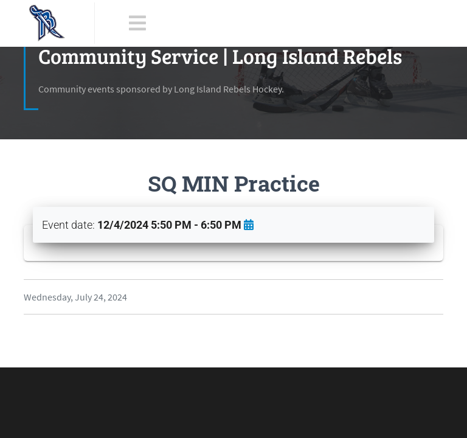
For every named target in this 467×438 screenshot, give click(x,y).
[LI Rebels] (47, 23)
